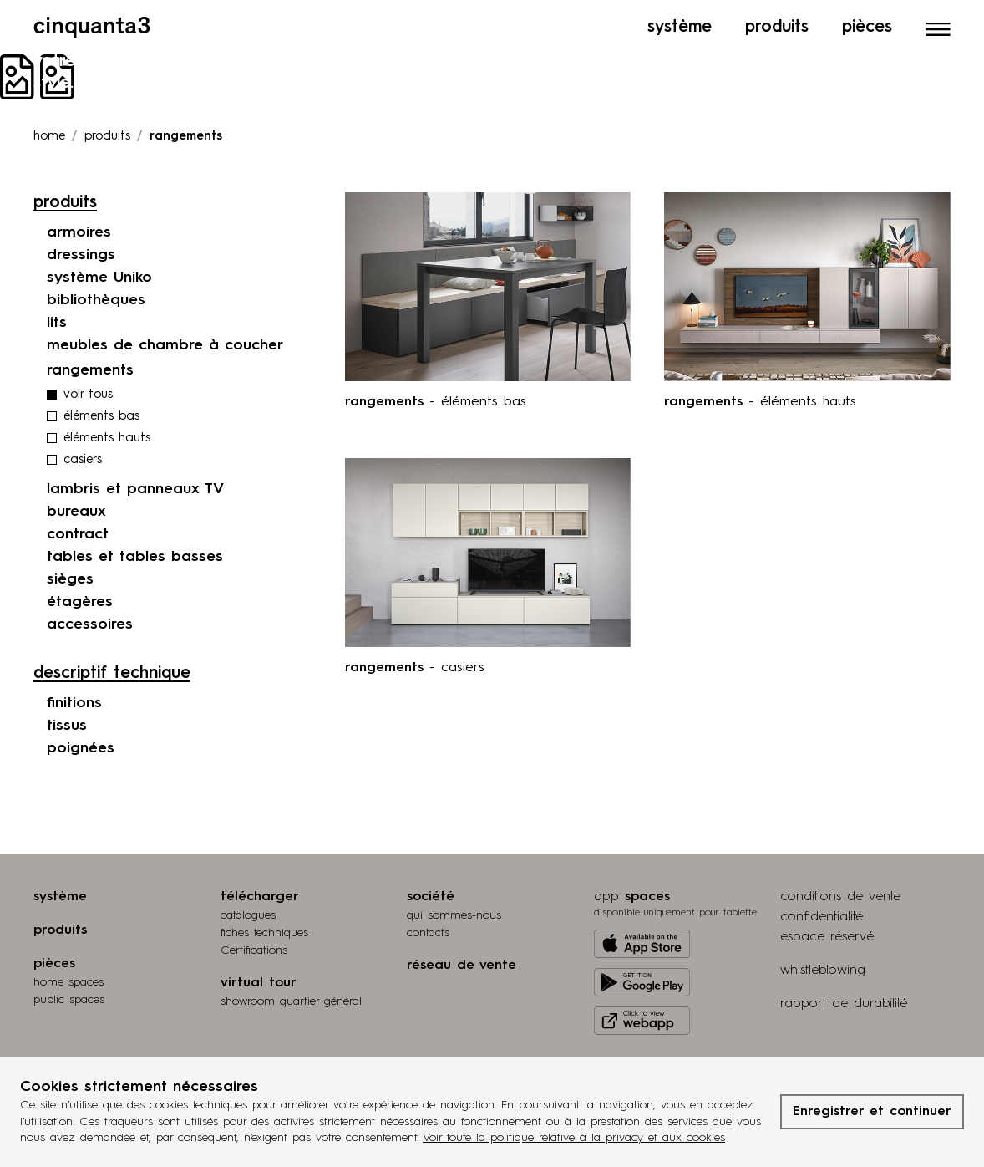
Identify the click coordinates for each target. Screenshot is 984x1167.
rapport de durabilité (843, 1004)
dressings (81, 254)
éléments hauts (106, 438)
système (60, 897)
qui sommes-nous (454, 915)
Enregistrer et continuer (872, 1112)
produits (107, 136)
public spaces (68, 1000)
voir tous (88, 395)
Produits (777, 27)
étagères (80, 601)
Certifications (254, 950)
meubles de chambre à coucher (165, 345)
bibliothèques (96, 300)
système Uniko (99, 277)
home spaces (68, 982)
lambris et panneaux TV (135, 489)
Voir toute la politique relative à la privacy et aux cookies (574, 1138)
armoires (79, 232)
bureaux (76, 511)
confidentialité (821, 917)
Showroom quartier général (291, 1001)
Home (49, 136)
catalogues (248, 915)
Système (679, 27)
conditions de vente (840, 897)
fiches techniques (264, 933)
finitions (74, 703)
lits (57, 322)
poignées (80, 748)
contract (78, 534)
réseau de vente (461, 965)
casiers (82, 460)
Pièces (867, 27)
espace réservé (827, 937)
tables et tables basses (135, 556)
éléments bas (101, 416)
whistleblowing (822, 970)
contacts (428, 933)
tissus (67, 725)
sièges (70, 579)
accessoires (90, 624)
